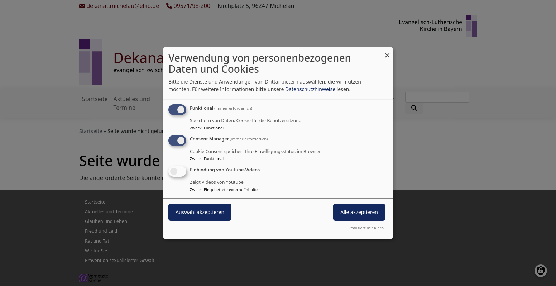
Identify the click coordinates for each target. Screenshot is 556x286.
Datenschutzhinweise (310, 89)
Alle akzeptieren (359, 212)
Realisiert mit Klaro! (366, 227)
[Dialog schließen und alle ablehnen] (387, 51)
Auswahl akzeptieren (200, 212)
